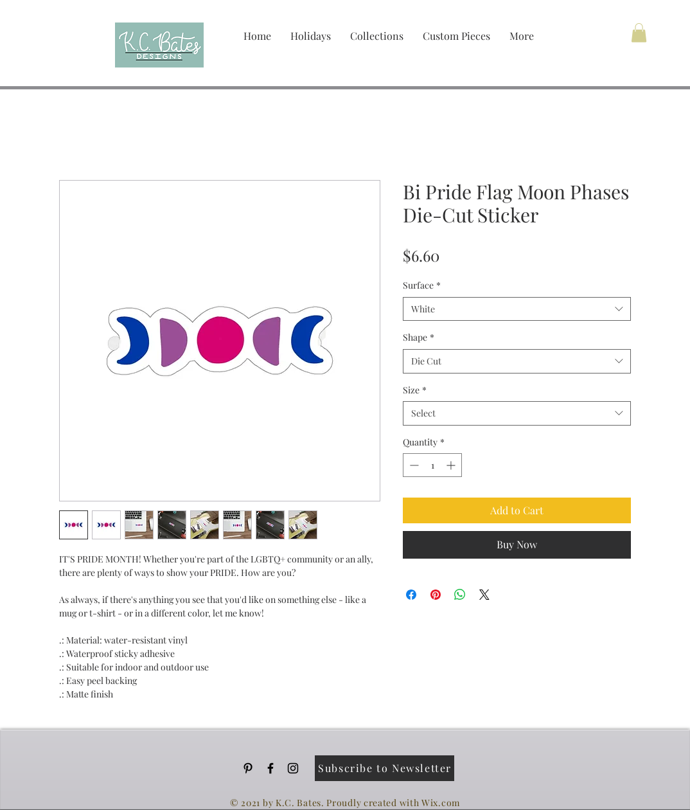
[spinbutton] (432, 465)
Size (415, 390)
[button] (639, 32)
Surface (422, 285)
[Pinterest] (248, 768)
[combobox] (517, 309)
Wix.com (440, 803)
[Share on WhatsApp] (460, 594)
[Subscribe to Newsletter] (384, 768)
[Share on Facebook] (411, 594)
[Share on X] (484, 594)
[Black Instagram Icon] (293, 768)
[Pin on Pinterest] (435, 594)
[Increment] (452, 465)
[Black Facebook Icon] (270, 768)
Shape (418, 337)
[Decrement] (413, 465)
